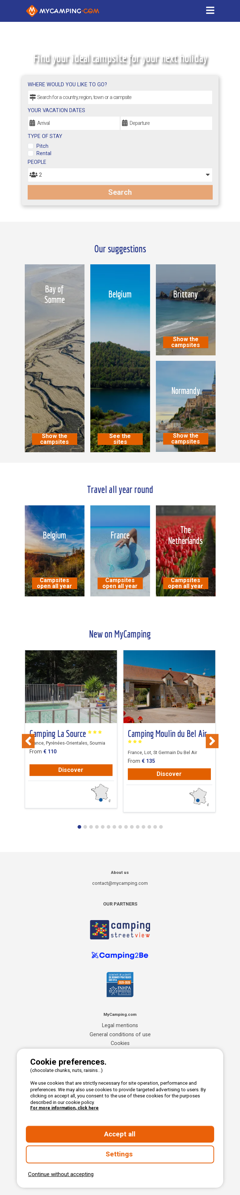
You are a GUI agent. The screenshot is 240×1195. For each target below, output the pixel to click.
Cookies (120, 1043)
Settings (120, 1154)
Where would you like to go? (67, 85)
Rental (43, 153)
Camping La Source (65, 733)
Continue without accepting (61, 1174)
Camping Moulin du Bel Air (167, 736)
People (37, 162)
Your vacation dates (56, 110)
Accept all (119, 1134)
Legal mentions (120, 1025)
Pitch (42, 146)
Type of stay (45, 136)
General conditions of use (120, 1035)
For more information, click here (64, 1108)
